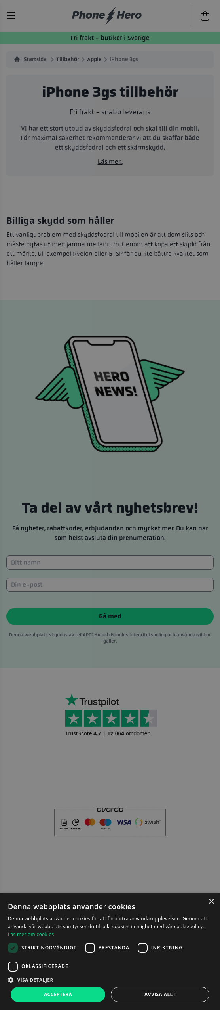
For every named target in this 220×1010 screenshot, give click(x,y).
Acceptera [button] (58, 994)
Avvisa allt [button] (160, 994)
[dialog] (110, 951)
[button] (110, 980)
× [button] (211, 902)
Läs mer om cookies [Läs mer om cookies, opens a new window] (31, 934)
